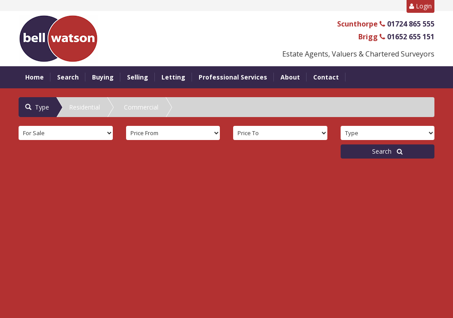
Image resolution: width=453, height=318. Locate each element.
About (290, 77)
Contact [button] (326, 77)
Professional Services (233, 77)
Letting (173, 77)
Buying (103, 77)
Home (34, 77)
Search (68, 77)
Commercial (141, 107)
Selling (137, 77)
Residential (84, 107)
